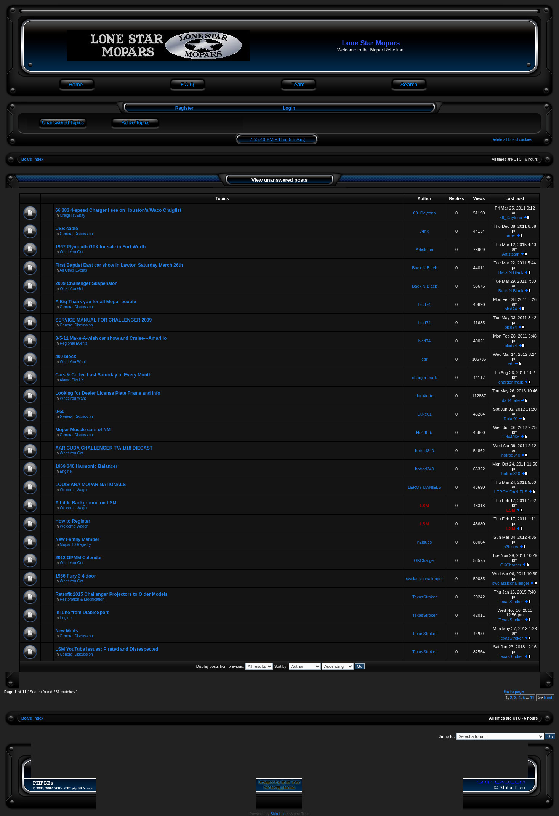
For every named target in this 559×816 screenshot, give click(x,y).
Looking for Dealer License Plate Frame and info (107, 393)
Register (183, 108)
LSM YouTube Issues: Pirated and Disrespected (106, 649)
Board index (32, 159)
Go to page (514, 692)
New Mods (66, 631)
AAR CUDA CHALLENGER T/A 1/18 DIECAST (103, 448)
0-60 (59, 411)
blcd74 (424, 304)
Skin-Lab (278, 814)
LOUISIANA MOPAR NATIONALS (90, 484)
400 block (65, 356)
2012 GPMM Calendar (78, 557)
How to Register (72, 521)
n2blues (424, 542)
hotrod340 (424, 450)
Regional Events (74, 343)
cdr (424, 359)
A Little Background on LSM (85, 503)
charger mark (424, 377)
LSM (424, 505)
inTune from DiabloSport (82, 612)
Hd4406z (424, 432)
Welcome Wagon (74, 490)
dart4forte (424, 396)
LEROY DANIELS (424, 487)
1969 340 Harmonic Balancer (86, 466)
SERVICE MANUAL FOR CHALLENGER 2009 (103, 320)
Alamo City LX (71, 380)
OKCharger (424, 560)
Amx (424, 231)
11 (532, 698)
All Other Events (73, 270)
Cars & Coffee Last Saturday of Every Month (103, 375)
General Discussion (76, 234)
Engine (66, 471)
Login (289, 108)
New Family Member (77, 539)
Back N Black (424, 268)
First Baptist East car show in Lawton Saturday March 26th (119, 265)
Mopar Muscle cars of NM (83, 429)
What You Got (71, 252)
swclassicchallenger (424, 578)
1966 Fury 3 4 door (75, 576)
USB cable (66, 228)
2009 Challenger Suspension (86, 283)
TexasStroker (424, 597)
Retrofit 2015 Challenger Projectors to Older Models (111, 594)
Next (548, 698)
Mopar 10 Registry (75, 544)
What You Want (73, 362)
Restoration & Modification (82, 599)
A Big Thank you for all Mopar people (95, 301)
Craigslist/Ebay (72, 215)
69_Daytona (424, 213)
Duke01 (424, 414)
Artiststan (424, 249)
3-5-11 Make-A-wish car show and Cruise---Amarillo (111, 338)
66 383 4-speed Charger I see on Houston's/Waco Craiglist (118, 210)
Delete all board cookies (511, 140)
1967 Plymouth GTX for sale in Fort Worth (100, 247)
